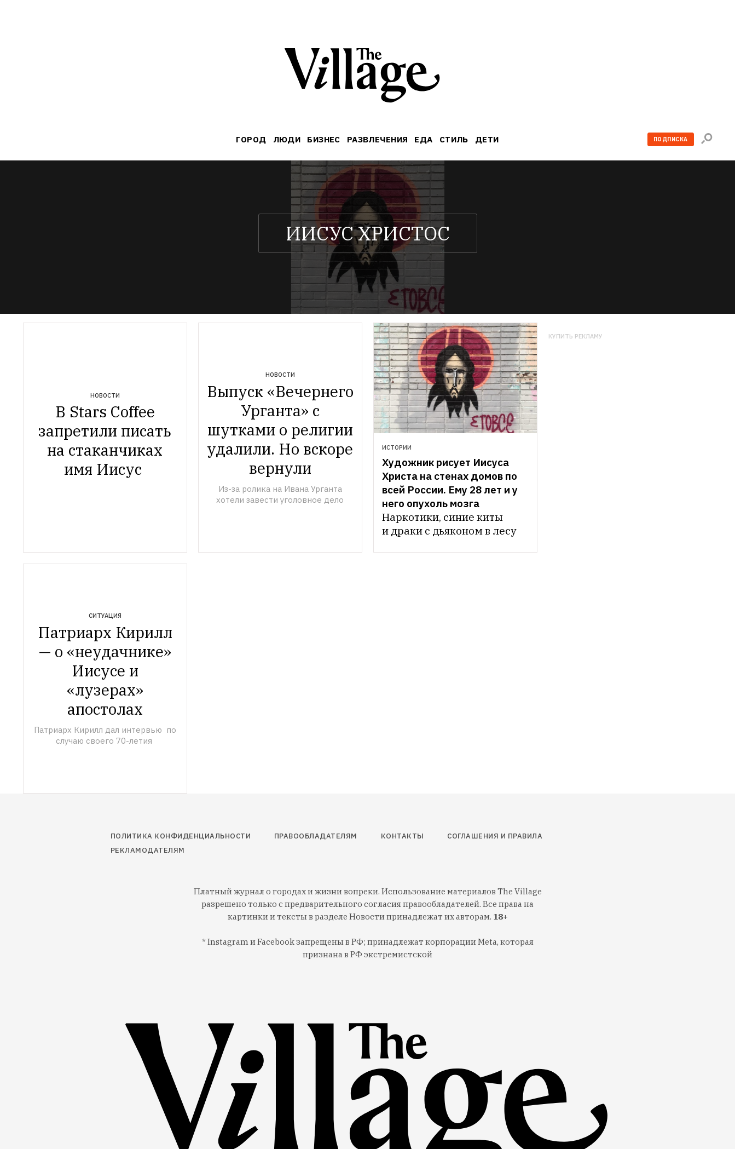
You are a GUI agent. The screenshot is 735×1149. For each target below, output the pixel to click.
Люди (287, 139)
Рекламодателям (148, 850)
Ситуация (105, 615)
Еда (423, 139)
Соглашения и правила (494, 836)
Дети (487, 139)
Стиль (453, 139)
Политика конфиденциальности (181, 836)
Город (251, 139)
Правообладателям (315, 836)
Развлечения (377, 139)
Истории (397, 447)
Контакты (402, 836)
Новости (105, 395)
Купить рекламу (575, 337)
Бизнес (323, 139)
